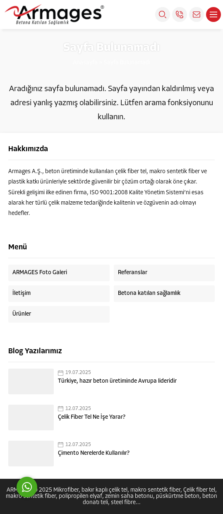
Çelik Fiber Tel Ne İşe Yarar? (91, 417)
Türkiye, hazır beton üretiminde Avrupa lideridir (117, 381)
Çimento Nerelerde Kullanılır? (93, 453)
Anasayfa (85, 63)
